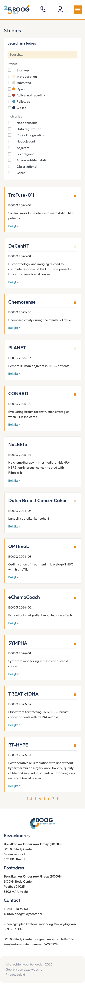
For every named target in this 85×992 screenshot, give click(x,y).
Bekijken (14, 226)
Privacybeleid (15, 974)
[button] (78, 9)
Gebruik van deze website (24, 969)
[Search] (42, 54)
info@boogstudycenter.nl (24, 914)
